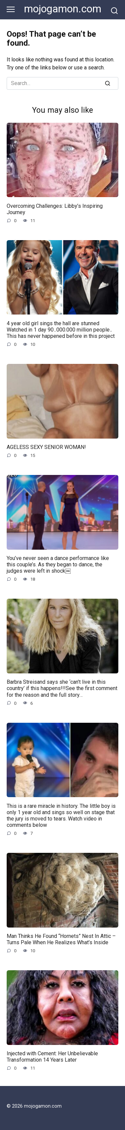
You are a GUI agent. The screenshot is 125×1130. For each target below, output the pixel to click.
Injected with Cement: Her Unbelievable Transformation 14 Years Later (52, 1056)
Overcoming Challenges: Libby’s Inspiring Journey (55, 208)
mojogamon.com (62, 9)
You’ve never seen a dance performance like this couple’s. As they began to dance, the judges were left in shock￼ (58, 564)
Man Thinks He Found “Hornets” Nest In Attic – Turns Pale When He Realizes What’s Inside (61, 939)
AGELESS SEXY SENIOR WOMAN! (46, 447)
